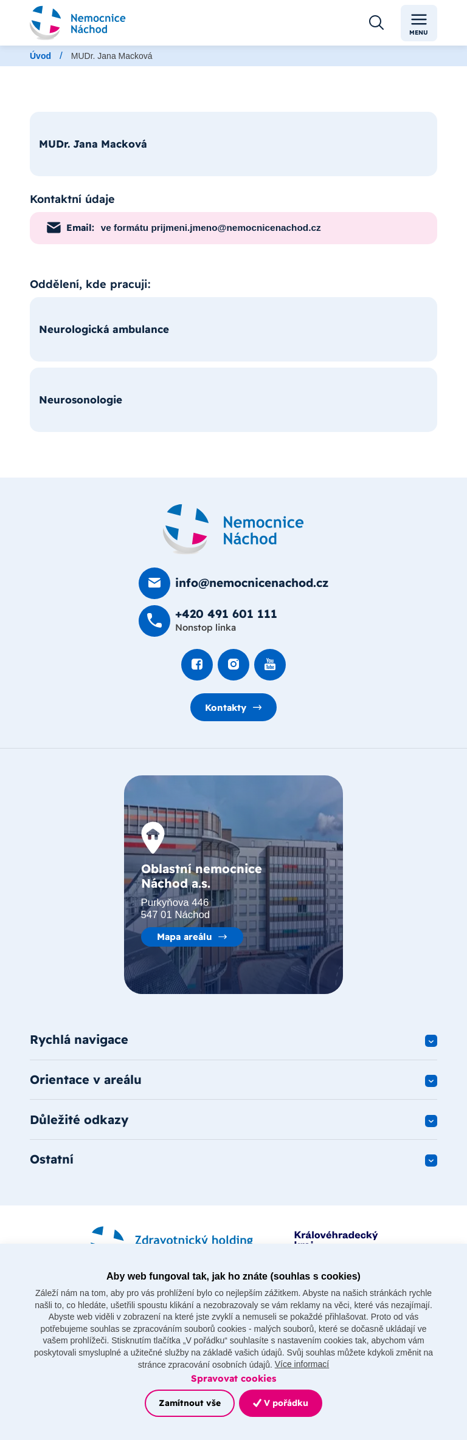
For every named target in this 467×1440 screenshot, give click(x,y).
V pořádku (280, 1402)
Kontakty (225, 707)
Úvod (40, 56)
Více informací (302, 1364)
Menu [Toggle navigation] (418, 23)
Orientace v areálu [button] (86, 1080)
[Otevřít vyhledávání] (376, 23)
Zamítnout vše (190, 1402)
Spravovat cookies (233, 1378)
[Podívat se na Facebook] (197, 665)
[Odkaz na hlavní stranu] (78, 22)
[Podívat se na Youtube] (270, 665)
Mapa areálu (184, 936)
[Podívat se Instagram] (233, 665)
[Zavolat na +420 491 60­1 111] (208, 621)
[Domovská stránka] (233, 529)
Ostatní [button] (52, 1160)
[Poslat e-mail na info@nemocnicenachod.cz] (233, 583)
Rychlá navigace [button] (79, 1039)
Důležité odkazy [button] (79, 1120)
